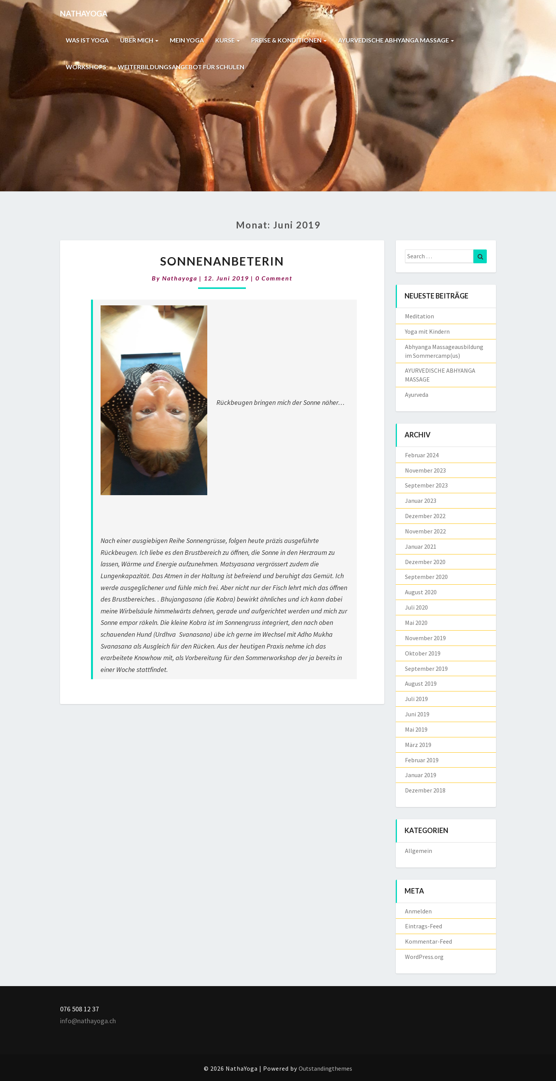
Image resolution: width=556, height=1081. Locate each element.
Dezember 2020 (425, 562)
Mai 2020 (416, 622)
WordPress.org (424, 956)
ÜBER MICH (139, 40)
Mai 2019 (416, 729)
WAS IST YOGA (87, 40)
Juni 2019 (417, 714)
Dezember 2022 (425, 516)
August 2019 (421, 683)
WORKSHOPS (86, 66)
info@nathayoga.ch (88, 1020)
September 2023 (426, 485)
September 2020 (426, 576)
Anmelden (418, 911)
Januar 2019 (420, 775)
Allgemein (418, 850)
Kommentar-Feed (428, 941)
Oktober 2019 (423, 653)
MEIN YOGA (187, 40)
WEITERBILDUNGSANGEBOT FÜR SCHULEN (181, 66)
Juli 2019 (416, 699)
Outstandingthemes (325, 1068)
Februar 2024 (422, 455)
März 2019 (418, 744)
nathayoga (179, 278)
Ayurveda (416, 394)
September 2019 (426, 668)
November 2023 (425, 470)
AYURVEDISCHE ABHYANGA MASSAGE (396, 40)
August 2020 (421, 592)
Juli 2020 (416, 607)
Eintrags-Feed (423, 926)
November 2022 (425, 531)
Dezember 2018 (425, 790)
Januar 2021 (420, 546)
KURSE (227, 40)
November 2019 (425, 638)
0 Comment (274, 278)
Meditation (419, 316)
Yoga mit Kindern (427, 331)
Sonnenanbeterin (222, 261)
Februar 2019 (422, 760)
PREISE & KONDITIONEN (289, 40)
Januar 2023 (420, 500)
